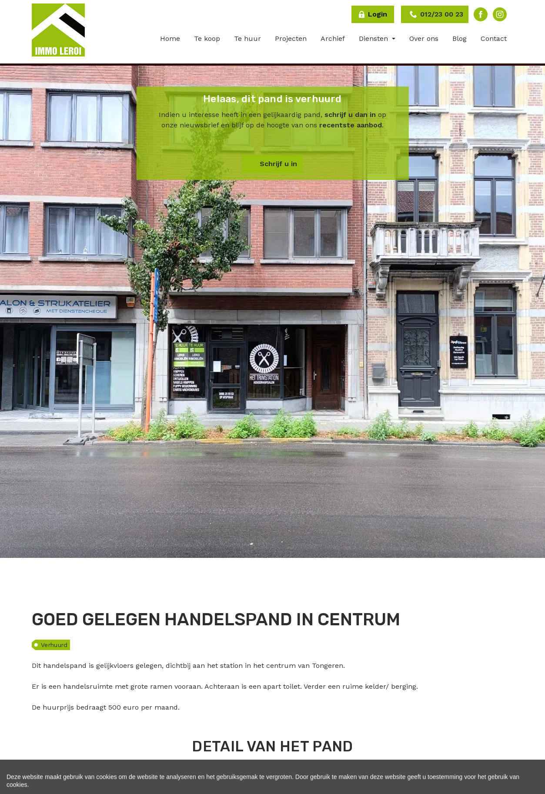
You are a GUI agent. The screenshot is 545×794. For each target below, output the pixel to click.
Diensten (374, 38)
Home (170, 38)
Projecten (291, 38)
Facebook (481, 14)
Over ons (423, 38)
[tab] (258, 773)
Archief (333, 38)
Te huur (247, 38)
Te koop (207, 38)
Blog (459, 38)
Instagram (500, 14)
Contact (494, 38)
